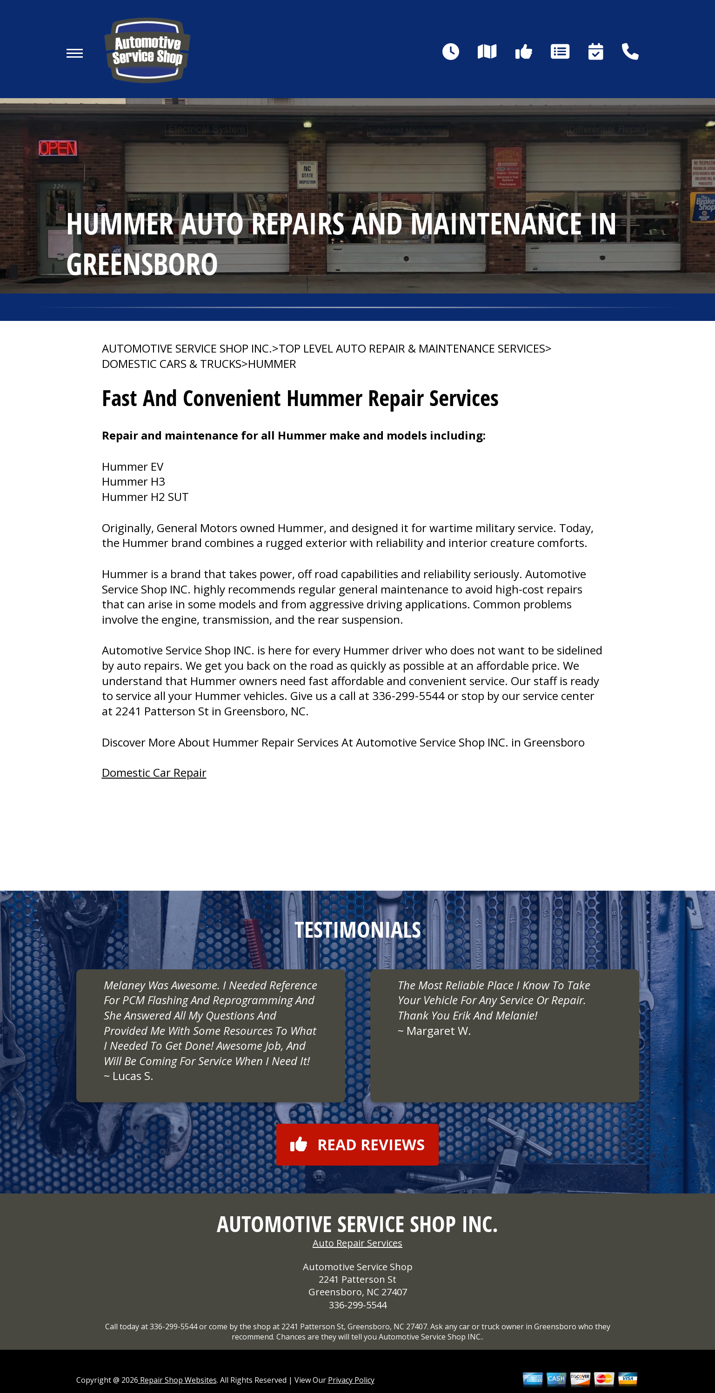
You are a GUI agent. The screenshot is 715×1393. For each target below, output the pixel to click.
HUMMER (272, 363)
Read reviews (357, 1144)
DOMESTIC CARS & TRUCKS (171, 363)
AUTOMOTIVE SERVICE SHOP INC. (187, 348)
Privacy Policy (351, 1380)
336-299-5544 (408, 695)
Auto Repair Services (357, 1243)
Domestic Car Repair (154, 772)
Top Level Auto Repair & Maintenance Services (412, 348)
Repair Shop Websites (177, 1380)
